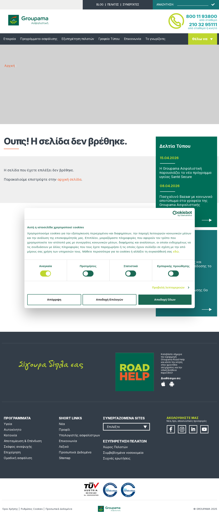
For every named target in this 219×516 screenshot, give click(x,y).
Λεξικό (64, 446)
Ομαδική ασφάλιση (18, 458)
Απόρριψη (54, 299)
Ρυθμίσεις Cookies (32, 508)
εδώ (176, 251)
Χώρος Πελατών (115, 447)
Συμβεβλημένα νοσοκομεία (123, 453)
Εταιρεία (9, 39)
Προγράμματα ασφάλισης (38, 39)
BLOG (99, 4)
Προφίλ (64, 429)
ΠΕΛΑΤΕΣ (113, 4)
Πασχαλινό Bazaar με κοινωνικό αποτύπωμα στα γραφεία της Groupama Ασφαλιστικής (185, 201)
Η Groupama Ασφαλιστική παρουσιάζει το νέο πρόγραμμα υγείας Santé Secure (185, 172)
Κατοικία (10, 435)
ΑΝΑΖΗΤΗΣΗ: (165, 4)
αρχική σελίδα (69, 179)
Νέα (62, 424)
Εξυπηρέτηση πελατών (78, 39)
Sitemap (64, 458)
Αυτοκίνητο (12, 429)
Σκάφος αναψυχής (18, 446)
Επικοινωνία (132, 39)
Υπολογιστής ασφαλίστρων (79, 435)
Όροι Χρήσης (10, 508)
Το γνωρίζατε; (155, 39)
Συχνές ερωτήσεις (116, 458)
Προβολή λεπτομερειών (168, 287)
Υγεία (8, 424)
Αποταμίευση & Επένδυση (23, 441)
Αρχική (9, 66)
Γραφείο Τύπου (109, 39)
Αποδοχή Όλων (164, 299)
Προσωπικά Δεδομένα (75, 452)
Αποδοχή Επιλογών (109, 299)
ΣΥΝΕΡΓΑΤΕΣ (131, 4)
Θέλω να (199, 39)
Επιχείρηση (12, 452)
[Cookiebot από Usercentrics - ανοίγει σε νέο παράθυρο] (175, 213)
